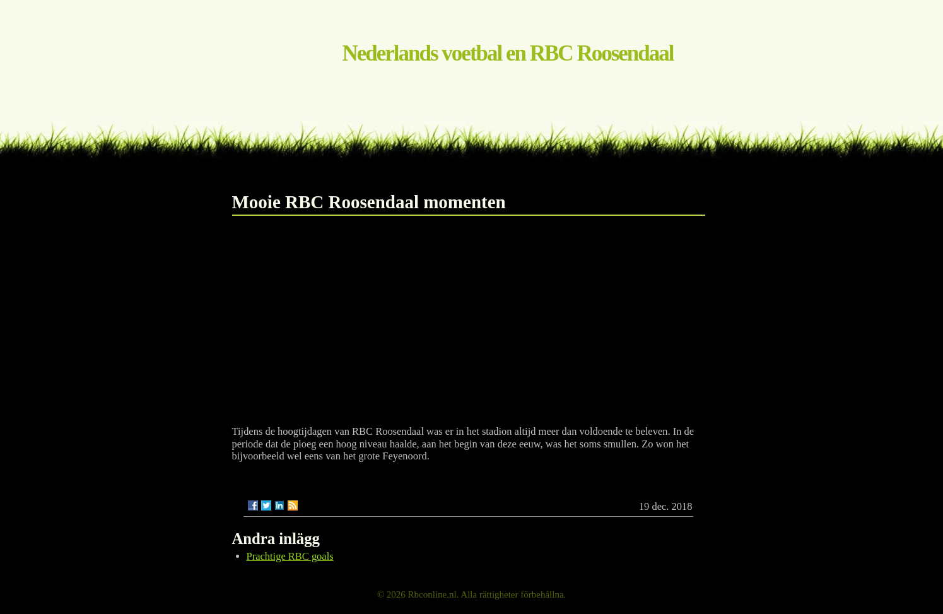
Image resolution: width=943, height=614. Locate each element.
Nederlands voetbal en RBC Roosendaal (508, 53)
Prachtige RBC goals (290, 556)
